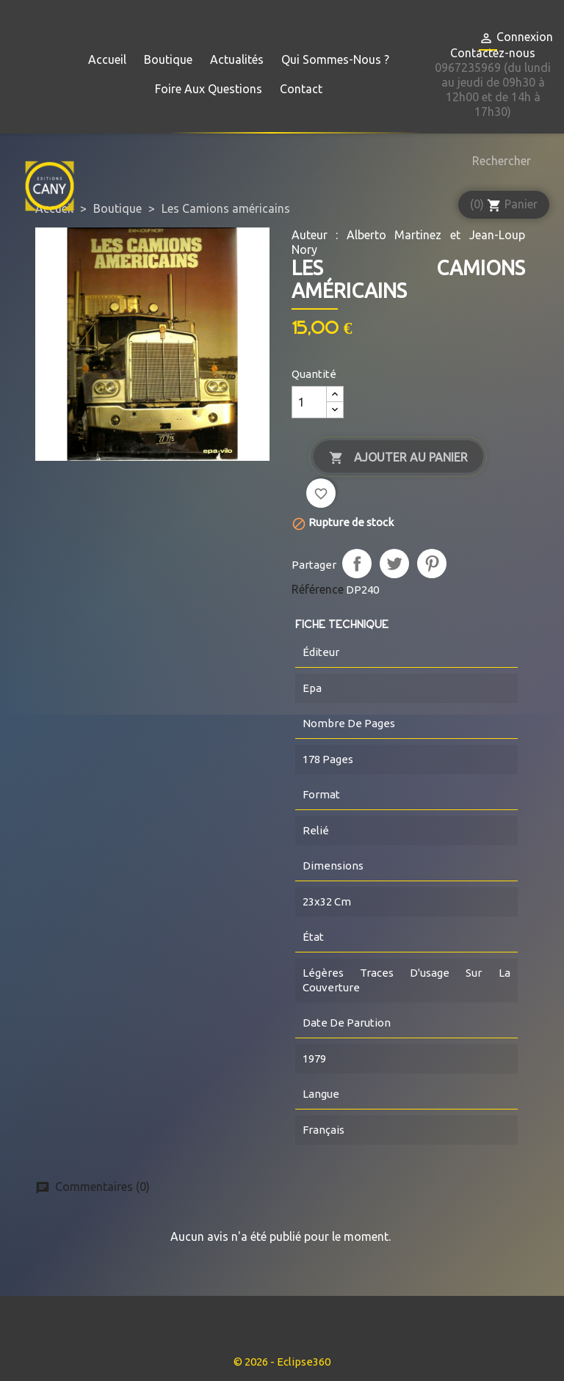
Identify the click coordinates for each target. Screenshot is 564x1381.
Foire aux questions (208, 88)
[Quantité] (309, 402)
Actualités (237, 59)
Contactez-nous (492, 52)
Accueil (107, 59)
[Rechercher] (498, 160)
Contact (301, 88)
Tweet (394, 563)
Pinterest (431, 563)
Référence (318, 589)
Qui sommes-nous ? (335, 59)
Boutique (168, 59)
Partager (357, 563)
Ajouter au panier (398, 458)
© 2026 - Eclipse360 (282, 1361)
